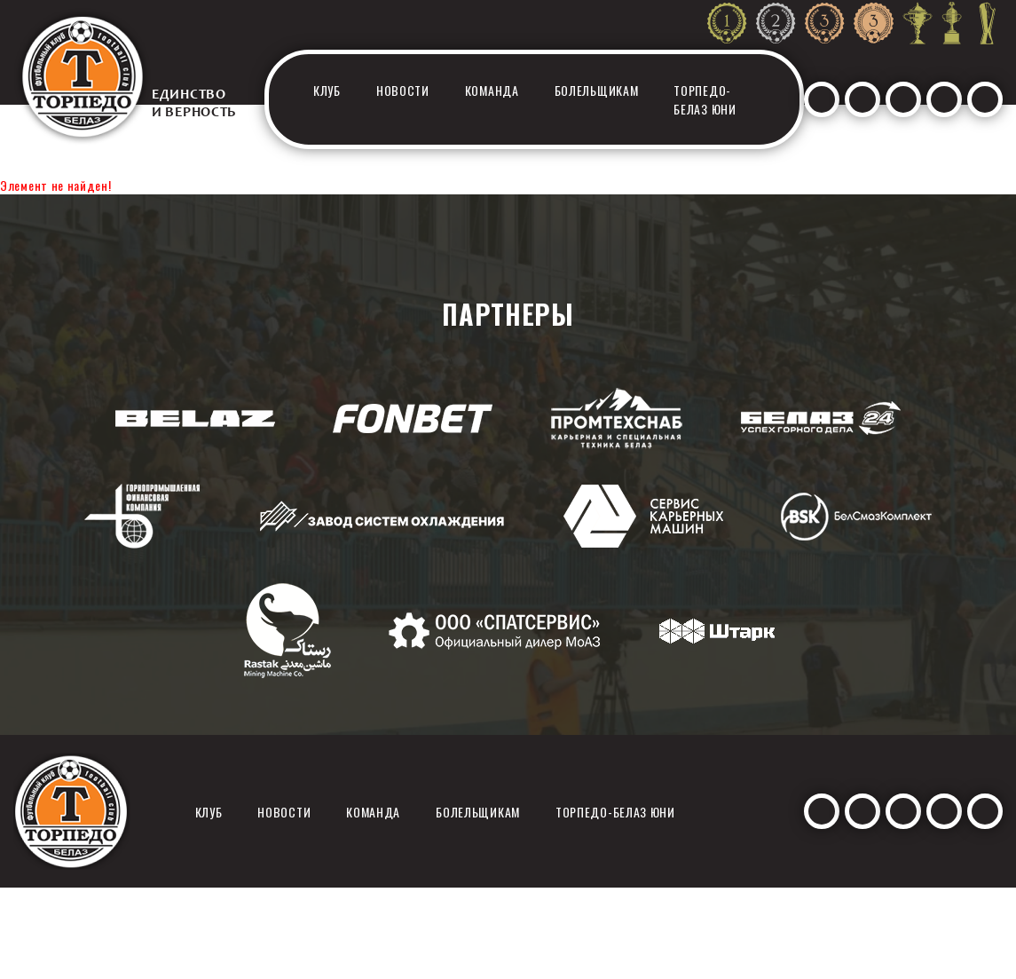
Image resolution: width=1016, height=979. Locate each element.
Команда (492, 90)
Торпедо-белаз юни (704, 99)
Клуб (327, 90)
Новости (402, 90)
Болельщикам (597, 90)
